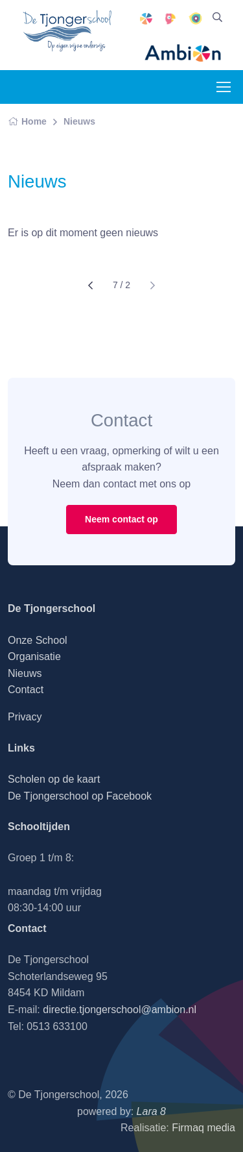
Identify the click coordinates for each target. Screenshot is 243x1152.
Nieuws (79, 121)
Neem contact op (121, 519)
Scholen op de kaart (54, 779)
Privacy (24, 716)
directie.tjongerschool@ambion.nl (119, 1009)
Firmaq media (203, 1127)
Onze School (37, 640)
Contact (25, 689)
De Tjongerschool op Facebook (80, 796)
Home (27, 121)
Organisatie (34, 656)
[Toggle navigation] (223, 87)
